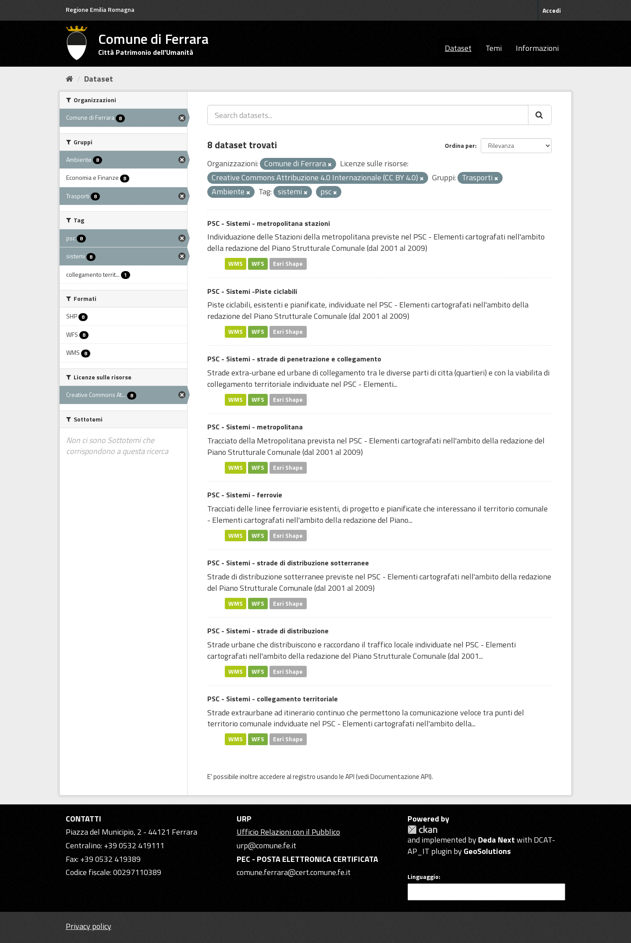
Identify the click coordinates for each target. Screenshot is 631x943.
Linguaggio (423, 876)
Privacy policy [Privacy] (88, 926)
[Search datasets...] (367, 115)
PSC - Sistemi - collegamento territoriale (272, 698)
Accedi (551, 10)
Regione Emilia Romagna (100, 9)
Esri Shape (288, 263)
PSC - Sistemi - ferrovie (244, 494)
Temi (494, 48)
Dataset (458, 48)
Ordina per (460, 145)
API (349, 777)
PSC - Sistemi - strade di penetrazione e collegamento (294, 359)
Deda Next (496, 840)
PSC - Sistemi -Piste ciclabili (252, 291)
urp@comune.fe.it (266, 845)
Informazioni (537, 48)
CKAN (422, 829)
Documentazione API (400, 777)
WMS (235, 263)
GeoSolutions (487, 851)
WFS (258, 263)
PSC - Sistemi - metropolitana (255, 426)
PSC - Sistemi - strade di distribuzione (268, 630)
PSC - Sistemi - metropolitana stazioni (268, 223)
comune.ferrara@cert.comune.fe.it (294, 872)
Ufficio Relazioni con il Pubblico (288, 832)
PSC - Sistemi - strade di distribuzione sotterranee (288, 562)
